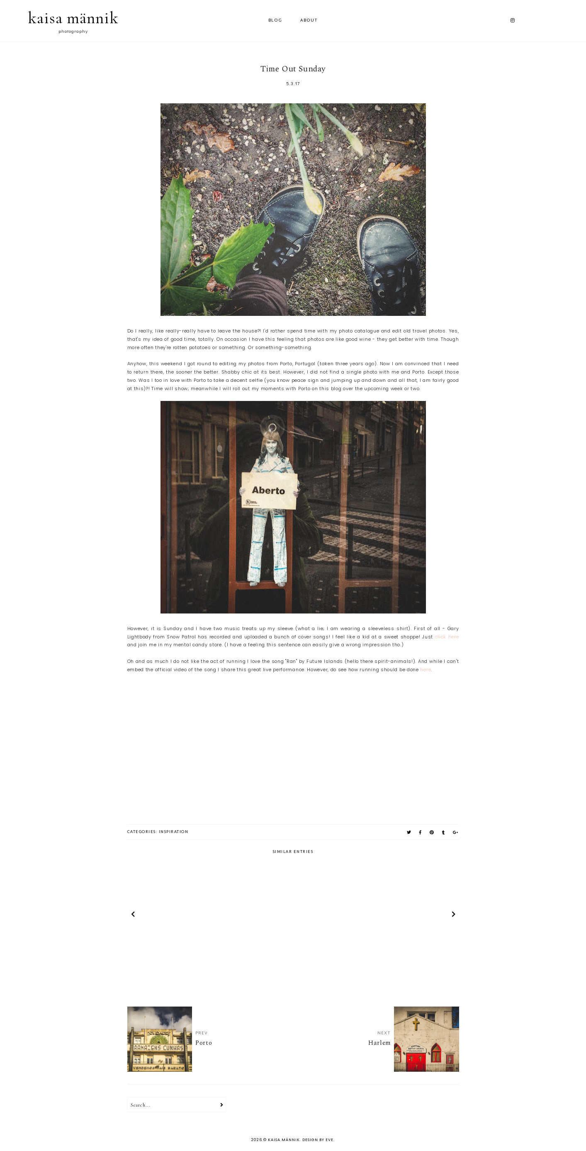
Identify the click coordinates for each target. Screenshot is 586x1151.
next (453, 915)
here (425, 669)
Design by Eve (317, 1139)
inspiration (174, 831)
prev (133, 915)
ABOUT (309, 20)
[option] (182, 915)
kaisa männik (73, 18)
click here (447, 636)
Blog (275, 20)
